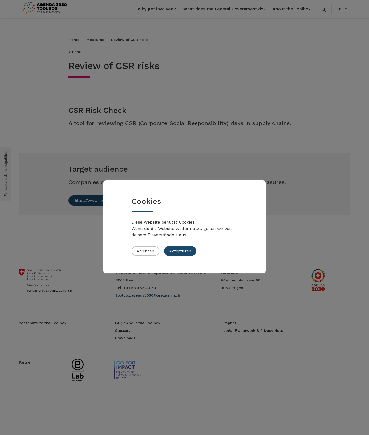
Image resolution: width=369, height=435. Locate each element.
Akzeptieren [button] (180, 251)
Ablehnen (145, 251)
